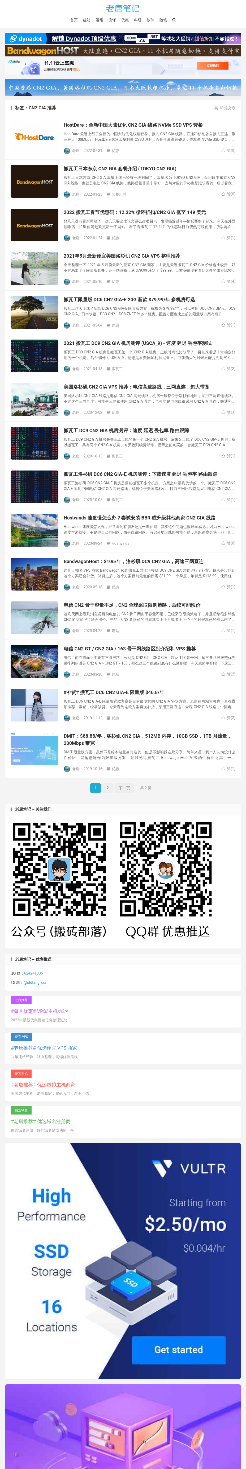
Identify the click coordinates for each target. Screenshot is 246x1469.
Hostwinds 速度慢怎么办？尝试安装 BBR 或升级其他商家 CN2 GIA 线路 (139, 518)
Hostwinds (118, 543)
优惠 (125, 20)
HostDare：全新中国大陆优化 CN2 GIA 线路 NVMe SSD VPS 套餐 (133, 125)
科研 (137, 20)
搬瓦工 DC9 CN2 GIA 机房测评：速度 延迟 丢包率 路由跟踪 (126, 430)
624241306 (33, 973)
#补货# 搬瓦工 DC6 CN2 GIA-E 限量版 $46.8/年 (114, 692)
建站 (86, 20)
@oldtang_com (36, 982)
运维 (99, 20)
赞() (228, 150)
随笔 (163, 20)
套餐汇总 (116, 194)
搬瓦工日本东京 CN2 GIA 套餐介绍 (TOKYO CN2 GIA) (120, 168)
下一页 (124, 788)
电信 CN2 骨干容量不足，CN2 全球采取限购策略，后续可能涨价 (132, 605)
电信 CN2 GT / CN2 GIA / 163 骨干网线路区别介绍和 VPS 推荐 (130, 648)
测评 (112, 20)
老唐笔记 (123, 8)
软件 (150, 20)
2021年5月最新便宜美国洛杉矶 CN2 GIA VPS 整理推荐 (122, 256)
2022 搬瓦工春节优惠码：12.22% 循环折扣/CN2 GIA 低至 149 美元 (135, 212)
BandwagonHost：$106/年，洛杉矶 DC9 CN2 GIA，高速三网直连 (134, 561)
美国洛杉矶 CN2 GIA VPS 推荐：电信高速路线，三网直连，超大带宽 (136, 387)
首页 (74, 20)
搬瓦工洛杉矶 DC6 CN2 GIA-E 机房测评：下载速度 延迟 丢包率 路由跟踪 (140, 474)
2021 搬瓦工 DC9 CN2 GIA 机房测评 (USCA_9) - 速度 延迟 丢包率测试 (138, 343)
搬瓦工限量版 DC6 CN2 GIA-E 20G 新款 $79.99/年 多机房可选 (129, 299)
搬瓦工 (114, 369)
